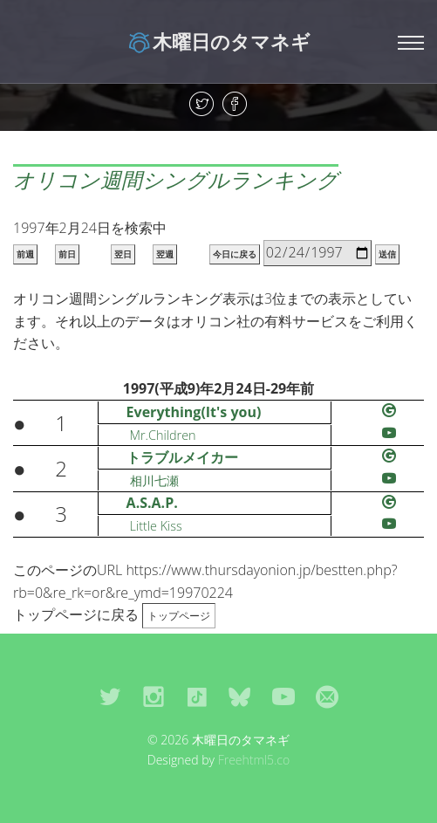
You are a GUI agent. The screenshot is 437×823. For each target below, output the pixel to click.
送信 (387, 254)
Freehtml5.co (254, 759)
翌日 (123, 254)
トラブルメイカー (182, 457)
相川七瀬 (154, 480)
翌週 (165, 254)
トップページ (178, 615)
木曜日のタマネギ (218, 41)
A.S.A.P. (152, 502)
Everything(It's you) (194, 412)
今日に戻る (234, 254)
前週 (25, 254)
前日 (67, 254)
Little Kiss (156, 526)
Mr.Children (163, 435)
